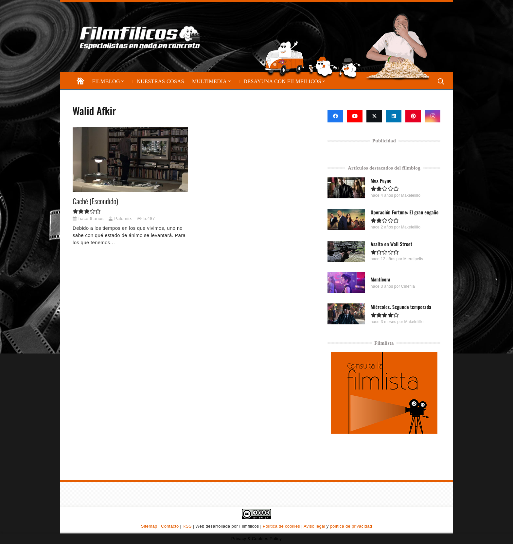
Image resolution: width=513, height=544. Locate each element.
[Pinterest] (413, 116)
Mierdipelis (413, 259)
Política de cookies (281, 526)
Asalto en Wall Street (391, 243)
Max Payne (381, 180)
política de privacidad (351, 526)
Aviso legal (314, 526)
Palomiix (123, 218)
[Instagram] (433, 116)
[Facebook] (335, 116)
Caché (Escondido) (95, 201)
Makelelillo (410, 195)
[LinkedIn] (394, 116)
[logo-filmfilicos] (140, 37)
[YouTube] (355, 116)
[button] (122, 81)
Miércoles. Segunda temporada (401, 306)
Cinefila (408, 286)
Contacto (170, 526)
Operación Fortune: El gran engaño (404, 212)
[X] (374, 116)
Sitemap (149, 526)
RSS (187, 526)
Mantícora (380, 278)
